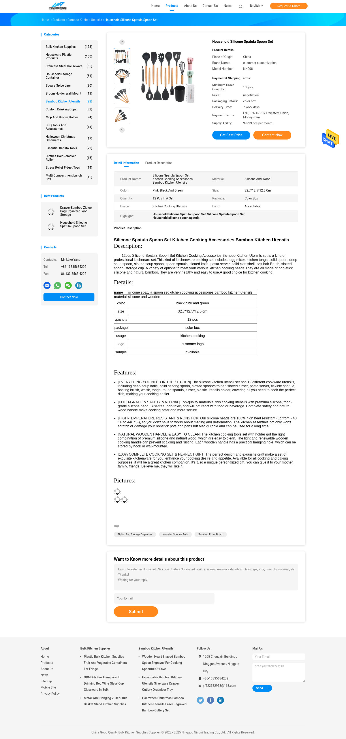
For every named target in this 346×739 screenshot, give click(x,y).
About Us (47, 669)
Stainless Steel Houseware (69, 66)
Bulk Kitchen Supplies (69, 47)
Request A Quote (288, 6)
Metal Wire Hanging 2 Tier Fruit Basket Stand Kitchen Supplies (105, 701)
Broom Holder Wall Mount (69, 93)
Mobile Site (48, 687)
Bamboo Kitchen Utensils (69, 101)
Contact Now (69, 297)
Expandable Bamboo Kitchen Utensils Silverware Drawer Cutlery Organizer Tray (162, 683)
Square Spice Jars (69, 85)
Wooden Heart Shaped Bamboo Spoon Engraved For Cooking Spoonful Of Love (163, 663)
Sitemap (46, 681)
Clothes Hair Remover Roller (69, 157)
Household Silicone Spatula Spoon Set (73, 224)
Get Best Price (231, 135)
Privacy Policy (50, 693)
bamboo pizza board (210, 534)
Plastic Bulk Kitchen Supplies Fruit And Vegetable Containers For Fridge (105, 663)
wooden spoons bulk (175, 534)
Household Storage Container (69, 75)
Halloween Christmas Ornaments (69, 138)
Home (45, 656)
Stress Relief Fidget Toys (69, 167)
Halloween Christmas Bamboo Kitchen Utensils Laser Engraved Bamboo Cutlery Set (164, 704)
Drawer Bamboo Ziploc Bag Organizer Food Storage (76, 211)
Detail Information (126, 163)
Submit (136, 611)
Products (47, 663)
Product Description (158, 163)
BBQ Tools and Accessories (69, 126)
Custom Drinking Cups (69, 109)
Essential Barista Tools (69, 148)
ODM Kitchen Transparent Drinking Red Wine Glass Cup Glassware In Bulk (104, 683)
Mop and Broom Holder (69, 117)
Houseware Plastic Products (69, 56)
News (44, 675)
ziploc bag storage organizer (135, 534)
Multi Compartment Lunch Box (69, 177)
